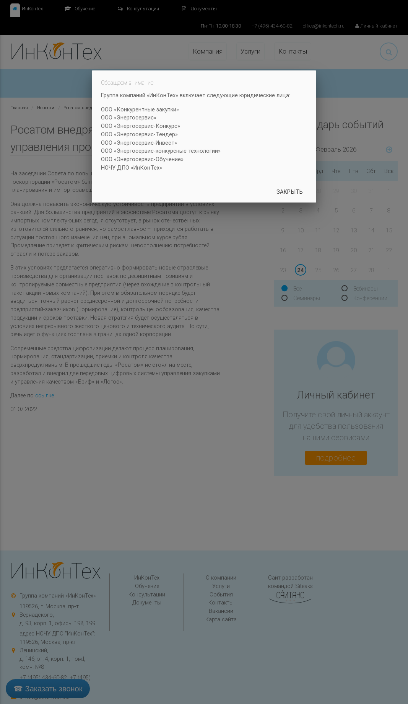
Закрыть (289, 191)
